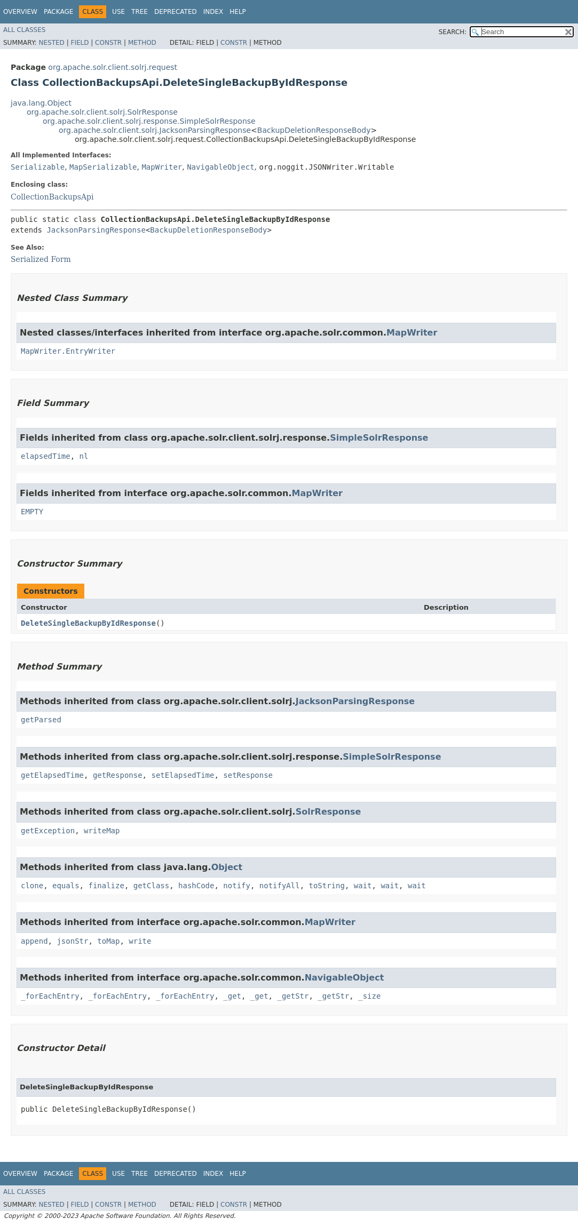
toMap (108, 941)
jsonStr (72, 941)
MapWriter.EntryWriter (68, 351)
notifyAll (279, 885)
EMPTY (32, 511)
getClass (151, 885)
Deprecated (175, 11)
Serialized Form (41, 259)
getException (48, 830)
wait (363, 885)
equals (66, 885)
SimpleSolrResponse (379, 438)
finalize (106, 885)
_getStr (292, 996)
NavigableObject (220, 167)
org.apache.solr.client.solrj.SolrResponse (102, 112)
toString (327, 885)
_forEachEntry (50, 996)
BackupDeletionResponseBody (314, 130)
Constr (108, 42)
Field (79, 42)
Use (118, 11)
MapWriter (161, 167)
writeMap (102, 830)
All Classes (24, 30)
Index (213, 11)
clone (32, 885)
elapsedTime (45, 456)
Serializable (38, 167)
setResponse (248, 775)
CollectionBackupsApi (52, 197)
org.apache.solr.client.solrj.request (112, 67)
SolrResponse (328, 812)
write (140, 941)
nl (84, 456)
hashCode (196, 885)
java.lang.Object (41, 103)
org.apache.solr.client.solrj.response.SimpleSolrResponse (149, 121)
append (34, 941)
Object (227, 867)
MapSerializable (103, 167)
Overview (20, 11)
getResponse (117, 775)
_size (369, 996)
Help (237, 11)
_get (232, 996)
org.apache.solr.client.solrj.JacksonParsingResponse (155, 130)
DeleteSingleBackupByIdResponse (88, 623)
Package (58, 11)
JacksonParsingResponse (95, 230)
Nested (51, 42)
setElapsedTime (182, 775)
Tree (139, 11)
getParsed (41, 719)
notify (236, 885)
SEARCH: (453, 32)
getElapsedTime (52, 775)
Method (142, 42)
